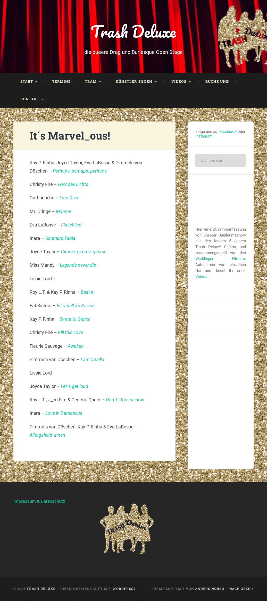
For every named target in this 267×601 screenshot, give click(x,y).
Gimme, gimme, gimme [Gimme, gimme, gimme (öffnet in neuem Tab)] (83, 252)
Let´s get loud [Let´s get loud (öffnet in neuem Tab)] (74, 386)
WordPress (124, 589)
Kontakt (29, 99)
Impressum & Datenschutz (39, 501)
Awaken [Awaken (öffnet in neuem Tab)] (76, 346)
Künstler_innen (134, 82)
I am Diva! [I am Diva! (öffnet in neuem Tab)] (70, 198)
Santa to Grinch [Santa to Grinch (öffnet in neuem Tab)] (75, 319)
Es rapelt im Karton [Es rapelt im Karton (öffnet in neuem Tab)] (76, 306)
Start (26, 82)
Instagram (204, 136)
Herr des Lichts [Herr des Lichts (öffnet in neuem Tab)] (73, 185)
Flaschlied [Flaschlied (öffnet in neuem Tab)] (71, 225)
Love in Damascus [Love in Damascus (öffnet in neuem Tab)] (63, 413)
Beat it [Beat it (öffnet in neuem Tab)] (87, 292)
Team (91, 82)
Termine (61, 82)
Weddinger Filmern (220, 259)
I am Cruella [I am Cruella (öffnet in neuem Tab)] (92, 359)
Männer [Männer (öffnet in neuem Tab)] (63, 211)
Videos (178, 82)
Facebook (228, 131)
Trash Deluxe (133, 31)
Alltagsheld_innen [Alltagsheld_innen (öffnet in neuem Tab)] (47, 435)
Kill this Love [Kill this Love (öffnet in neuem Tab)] (70, 333)
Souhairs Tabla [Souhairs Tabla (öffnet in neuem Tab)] (60, 238)
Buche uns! (217, 82)
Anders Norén (209, 589)
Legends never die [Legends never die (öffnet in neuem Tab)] (78, 265)
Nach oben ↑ (241, 589)
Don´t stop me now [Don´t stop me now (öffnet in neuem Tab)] (125, 400)
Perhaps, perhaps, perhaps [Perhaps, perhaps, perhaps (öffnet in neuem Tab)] (80, 171)
